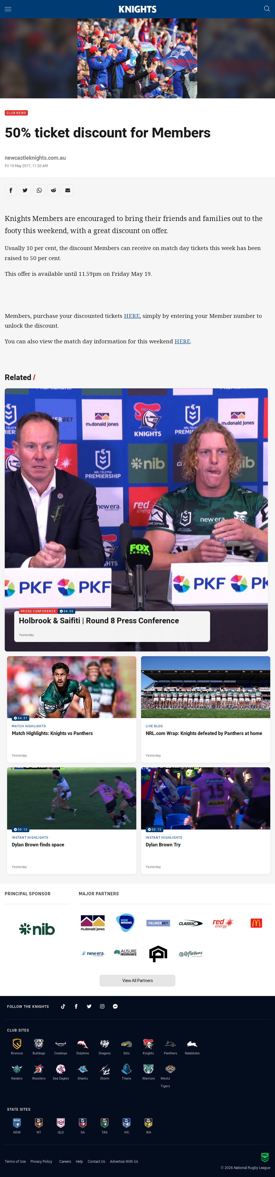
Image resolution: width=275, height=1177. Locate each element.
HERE (132, 316)
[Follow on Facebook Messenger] (115, 1006)
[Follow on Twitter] (89, 1006)
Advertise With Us (124, 1161)
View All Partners (137, 980)
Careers (65, 1161)
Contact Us (96, 1161)
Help (79, 1161)
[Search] (267, 9)
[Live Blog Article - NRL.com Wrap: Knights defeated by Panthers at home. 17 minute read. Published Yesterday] (205, 709)
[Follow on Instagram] (102, 1006)
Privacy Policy (41, 1161)
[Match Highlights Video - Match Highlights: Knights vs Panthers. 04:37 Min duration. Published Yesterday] (71, 709)
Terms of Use (15, 1161)
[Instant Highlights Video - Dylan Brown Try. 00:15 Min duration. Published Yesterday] (205, 820)
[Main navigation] (8, 9)
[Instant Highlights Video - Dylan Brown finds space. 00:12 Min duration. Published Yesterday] (71, 820)
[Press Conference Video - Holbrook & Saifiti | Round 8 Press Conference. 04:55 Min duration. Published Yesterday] (136, 519)
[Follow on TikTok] (63, 1006)
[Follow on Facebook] (76, 1006)
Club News (16, 113)
